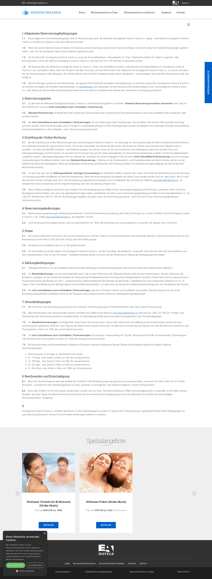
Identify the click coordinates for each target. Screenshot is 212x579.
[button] (25, 570)
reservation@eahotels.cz (165, 180)
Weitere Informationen (15, 559)
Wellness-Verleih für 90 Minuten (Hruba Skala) (48, 503)
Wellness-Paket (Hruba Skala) (106, 502)
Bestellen (48, 525)
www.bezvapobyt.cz (63, 572)
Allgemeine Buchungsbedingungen (98, 572)
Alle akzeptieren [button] (15, 565)
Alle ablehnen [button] (35, 565)
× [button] (44, 533)
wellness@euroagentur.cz (35, 2)
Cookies (151, 572)
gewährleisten (86, 86)
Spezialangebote (208, 82)
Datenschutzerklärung (138, 572)
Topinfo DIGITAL (183, 572)
